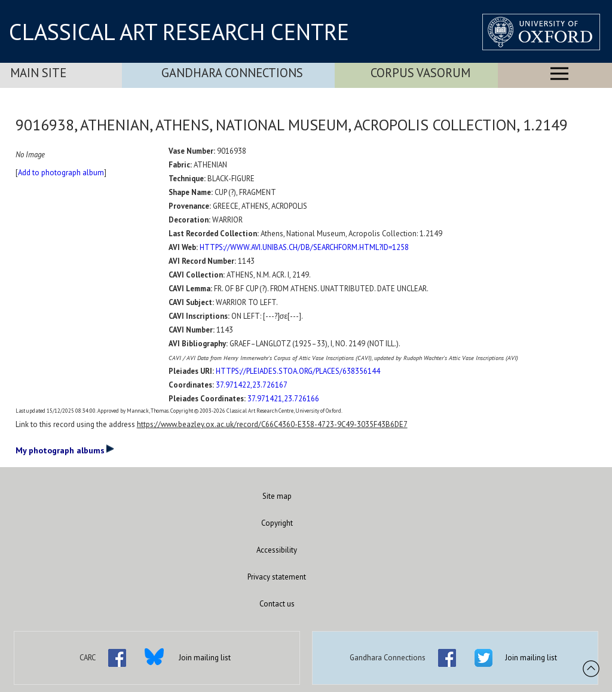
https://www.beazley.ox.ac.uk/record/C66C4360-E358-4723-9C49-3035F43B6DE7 (272, 424)
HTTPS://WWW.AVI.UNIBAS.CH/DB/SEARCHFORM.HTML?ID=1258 (304, 247)
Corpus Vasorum (420, 73)
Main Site (38, 73)
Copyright (277, 523)
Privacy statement (276, 577)
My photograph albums (65, 450)
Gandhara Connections (232, 73)
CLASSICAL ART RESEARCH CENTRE (179, 32)
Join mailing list (205, 658)
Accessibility (276, 550)
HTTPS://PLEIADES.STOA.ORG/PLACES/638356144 (298, 371)
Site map (277, 496)
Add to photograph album (61, 172)
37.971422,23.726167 (251, 385)
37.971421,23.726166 (283, 399)
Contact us (277, 604)
